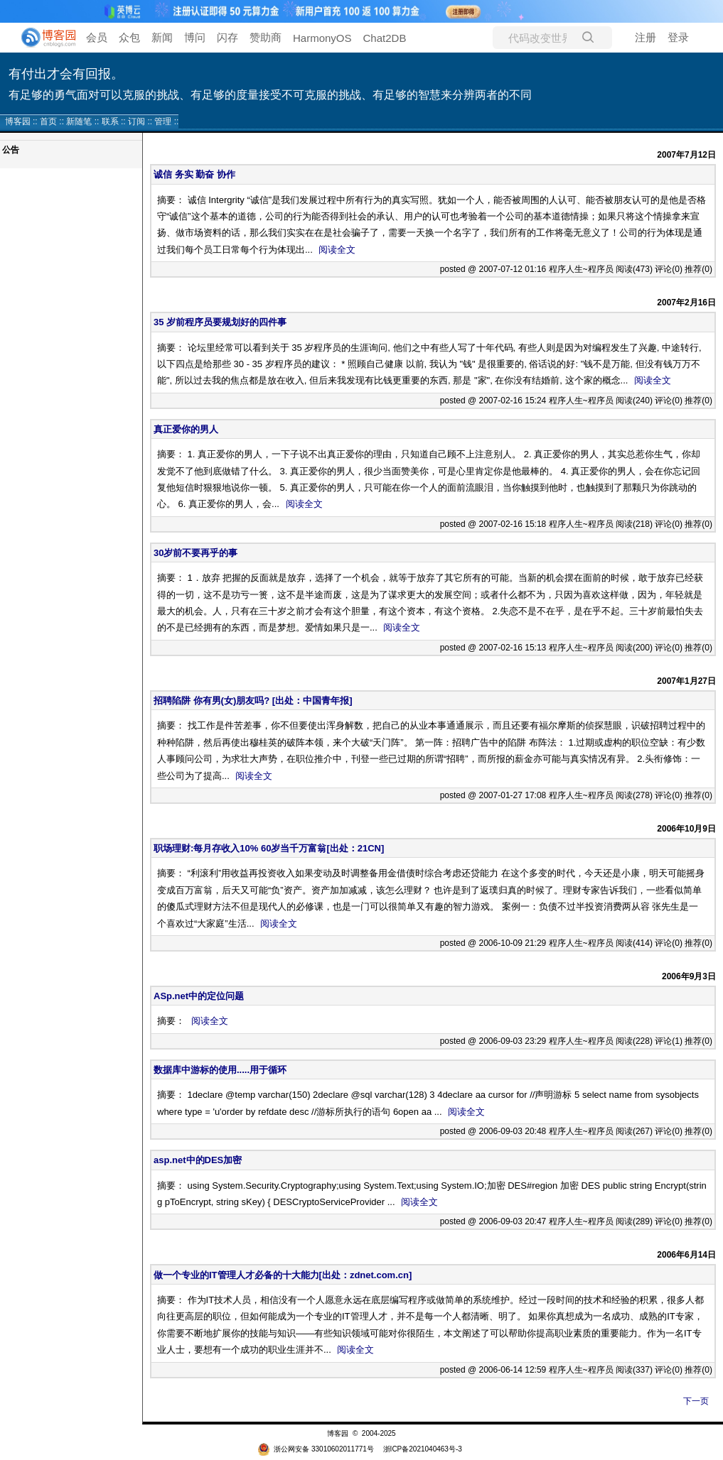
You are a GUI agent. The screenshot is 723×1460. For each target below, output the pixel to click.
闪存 (227, 37)
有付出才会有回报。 (66, 74)
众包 (129, 37)
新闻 (162, 37)
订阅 (136, 121)
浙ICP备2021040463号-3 (422, 1449)
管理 (162, 121)
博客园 (18, 121)
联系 (110, 121)
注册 (645, 37)
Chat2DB (385, 38)
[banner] (42, 38)
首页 (48, 121)
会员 (96, 37)
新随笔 (79, 121)
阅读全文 (336, 249)
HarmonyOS (322, 38)
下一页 (696, 1401)
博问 (194, 37)
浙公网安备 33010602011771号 (315, 1449)
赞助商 (266, 37)
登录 (678, 37)
